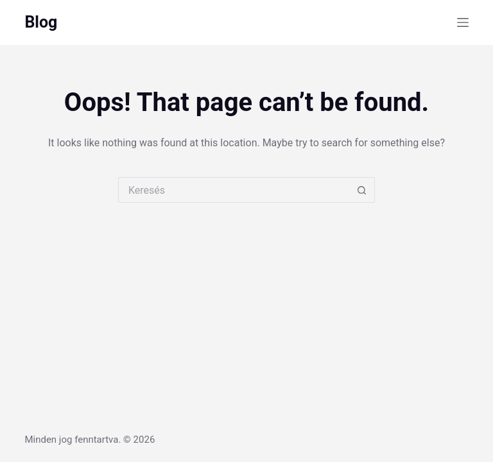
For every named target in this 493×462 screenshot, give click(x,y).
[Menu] (463, 22)
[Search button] (362, 190)
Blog (40, 22)
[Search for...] (233, 190)
